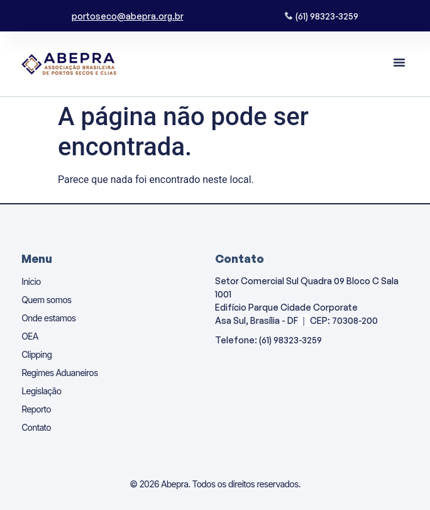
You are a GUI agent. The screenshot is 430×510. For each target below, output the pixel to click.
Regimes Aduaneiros (59, 372)
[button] (399, 62)
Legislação (41, 390)
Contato (36, 427)
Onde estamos (48, 318)
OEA (29, 336)
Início (30, 281)
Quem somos (46, 299)
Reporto (36, 409)
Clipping (36, 354)
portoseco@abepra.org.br (128, 16)
